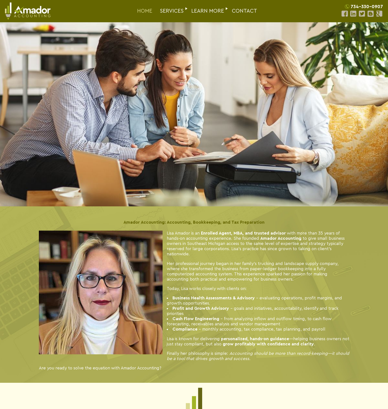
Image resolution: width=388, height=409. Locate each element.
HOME (144, 11)
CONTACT (244, 11)
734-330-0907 (367, 6)
